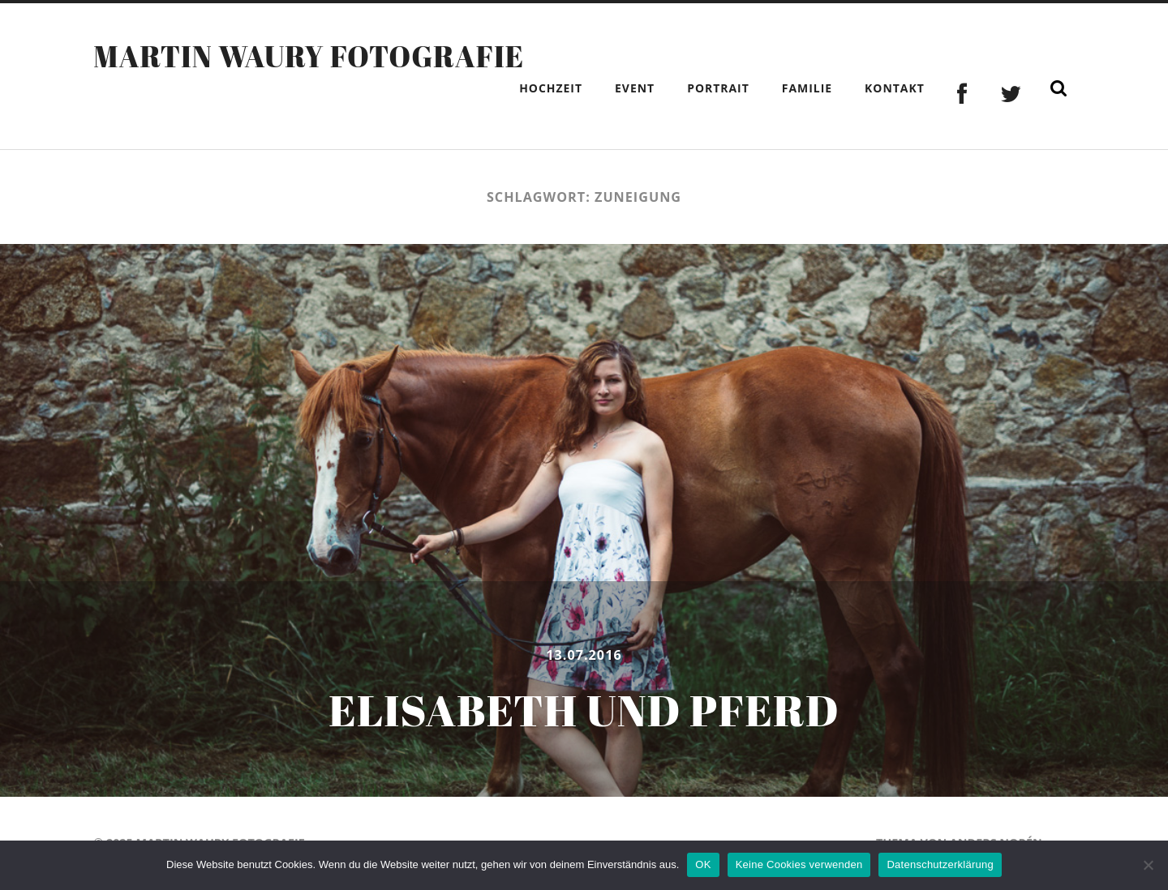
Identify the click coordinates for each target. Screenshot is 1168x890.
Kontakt (895, 88)
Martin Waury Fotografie (308, 55)
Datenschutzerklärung (940, 864)
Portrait (718, 88)
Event (635, 88)
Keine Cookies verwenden (799, 864)
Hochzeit (550, 88)
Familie (807, 88)
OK (703, 864)
